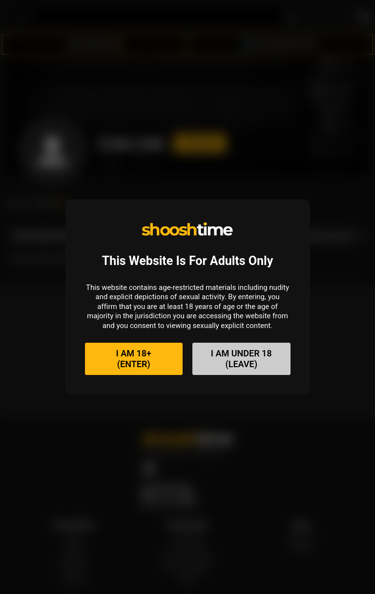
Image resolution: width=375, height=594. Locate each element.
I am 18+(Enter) (133, 358)
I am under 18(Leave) (241, 358)
